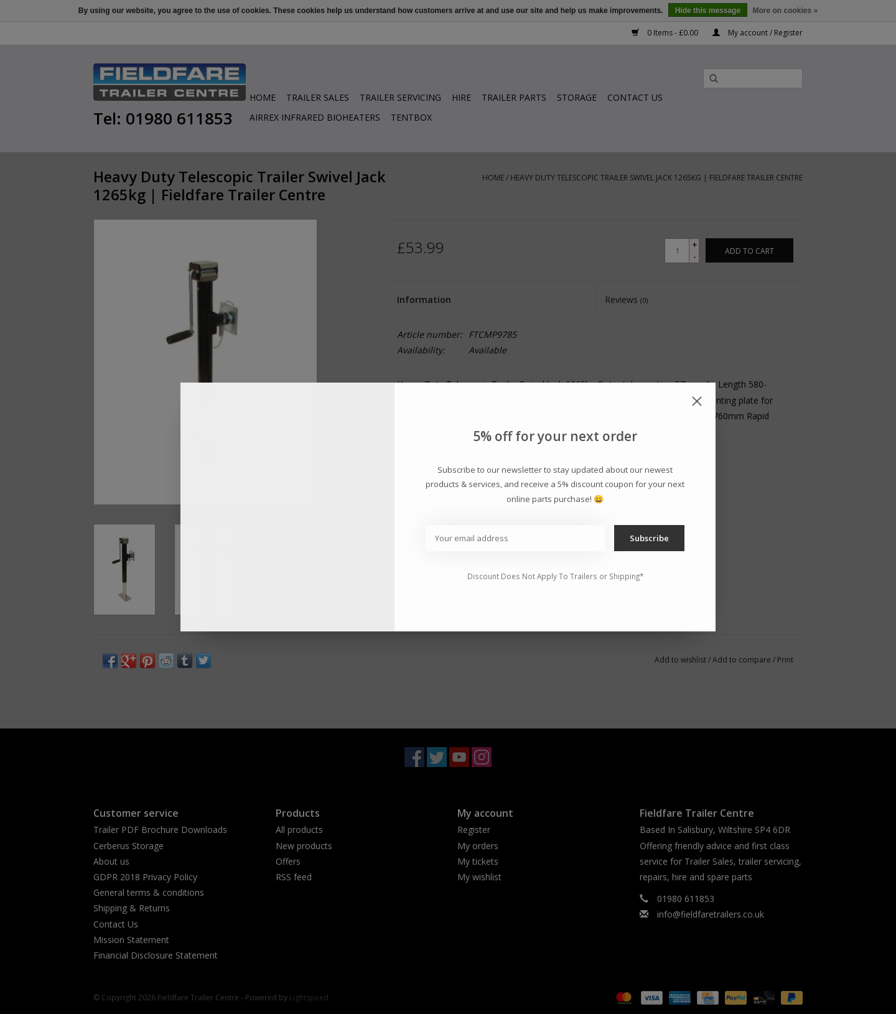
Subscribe (649, 538)
